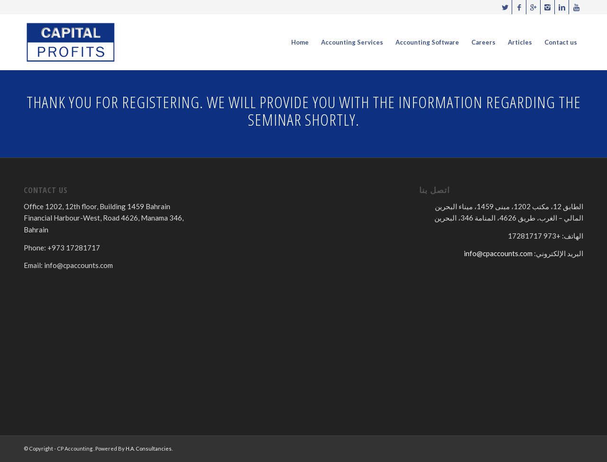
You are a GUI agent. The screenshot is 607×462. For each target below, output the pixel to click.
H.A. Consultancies (149, 448)
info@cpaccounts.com (498, 253)
